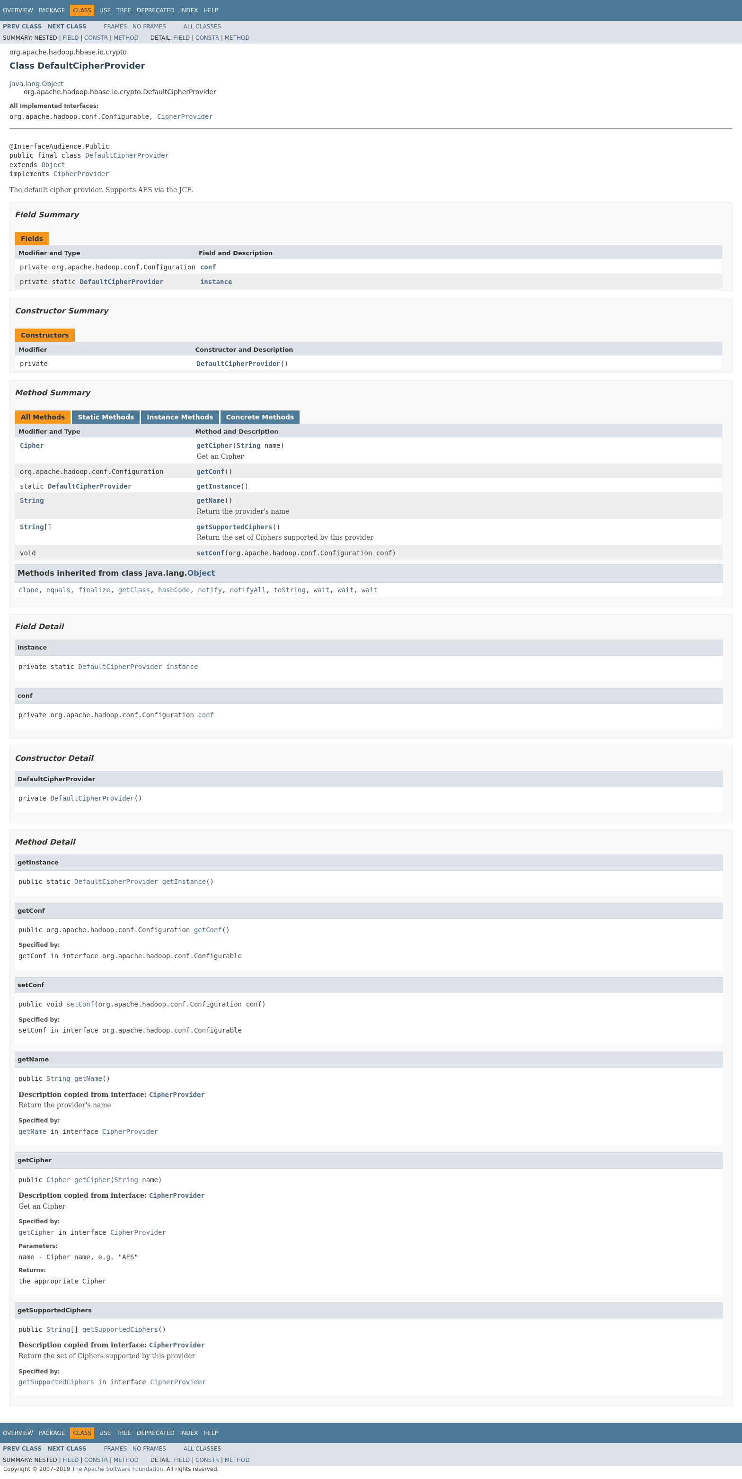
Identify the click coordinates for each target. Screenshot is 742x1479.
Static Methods (106, 417)
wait (322, 590)
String (249, 445)
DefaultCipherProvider (127, 155)
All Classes (202, 26)
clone (28, 590)
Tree (123, 10)
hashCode (174, 590)
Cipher (32, 445)
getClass (134, 590)
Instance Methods (180, 417)
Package (52, 10)
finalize (94, 590)
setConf (211, 553)
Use (105, 10)
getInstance (219, 486)
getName (211, 500)
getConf (211, 471)
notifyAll (248, 590)
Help (210, 10)
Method (126, 38)
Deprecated (156, 10)
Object (53, 165)
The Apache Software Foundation (117, 1469)
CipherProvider (185, 116)
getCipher (215, 445)
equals (58, 590)
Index (189, 10)
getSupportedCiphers (235, 527)
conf (208, 267)
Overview (18, 10)
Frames (115, 26)
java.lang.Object (36, 84)
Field (70, 38)
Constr (96, 38)
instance (216, 281)
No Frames (149, 26)
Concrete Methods (260, 417)
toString (290, 590)
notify (210, 590)
